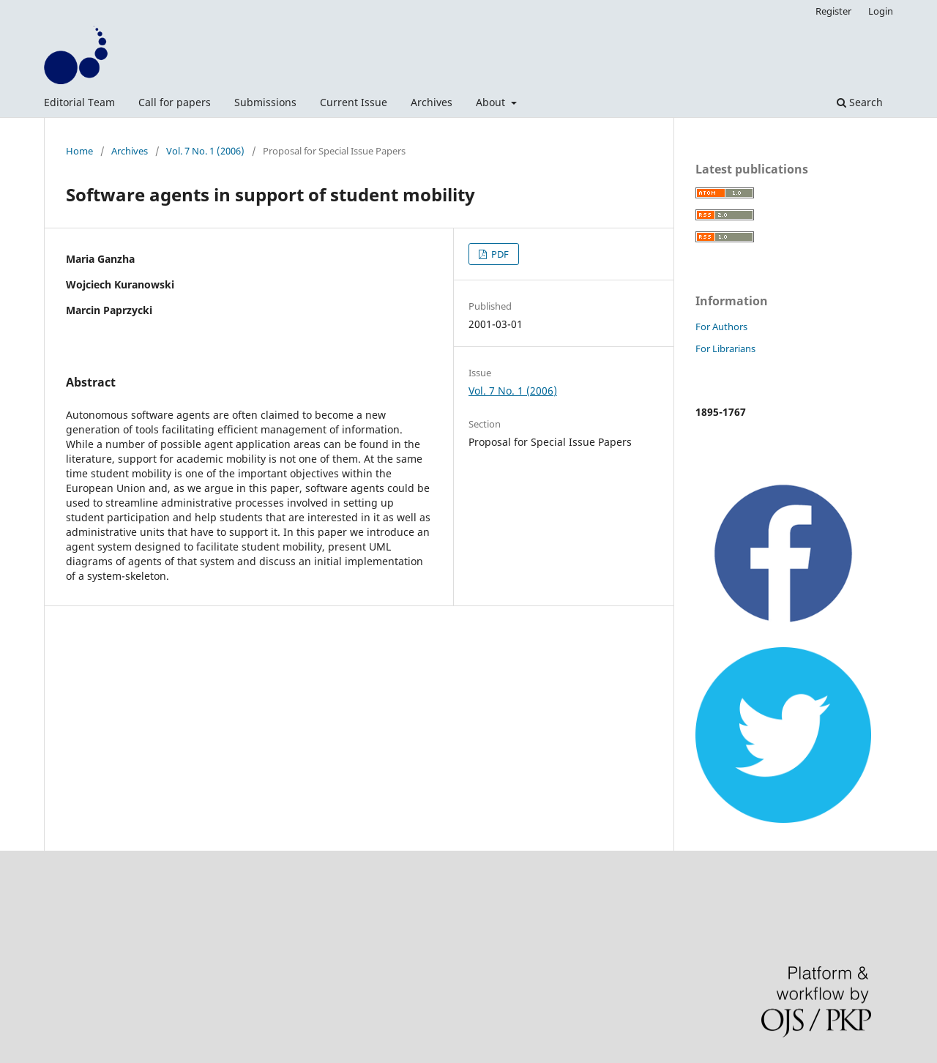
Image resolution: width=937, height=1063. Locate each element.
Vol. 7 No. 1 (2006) (205, 150)
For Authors (721, 326)
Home (79, 150)
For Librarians (725, 348)
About (492, 102)
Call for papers (174, 102)
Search (860, 102)
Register (833, 11)
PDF (499, 254)
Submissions (265, 102)
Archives (431, 102)
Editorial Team (79, 102)
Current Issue (353, 102)
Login (880, 11)
